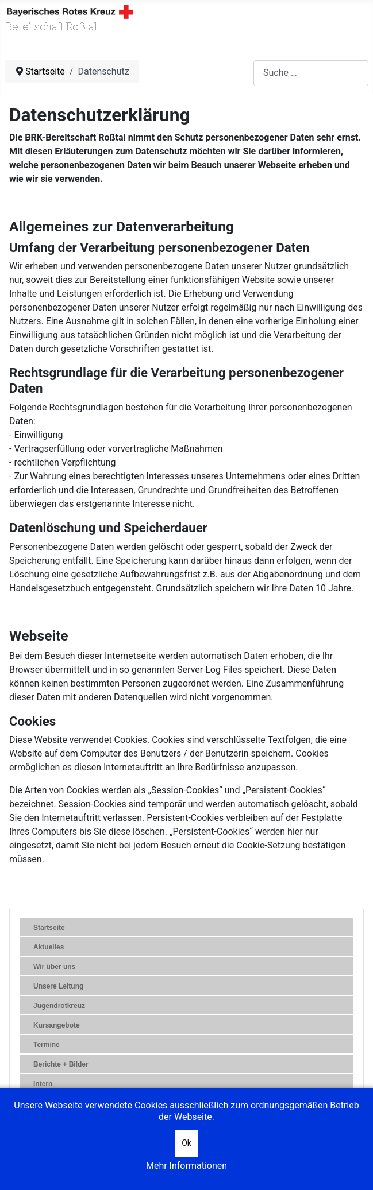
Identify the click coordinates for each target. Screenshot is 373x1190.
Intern (42, 1084)
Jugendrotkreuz (59, 1006)
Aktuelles (48, 947)
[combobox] (310, 73)
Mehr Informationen (186, 1165)
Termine (46, 1045)
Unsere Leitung (58, 986)
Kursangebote (56, 1025)
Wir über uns (54, 967)
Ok (186, 1143)
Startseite (49, 928)
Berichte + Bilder (61, 1064)
